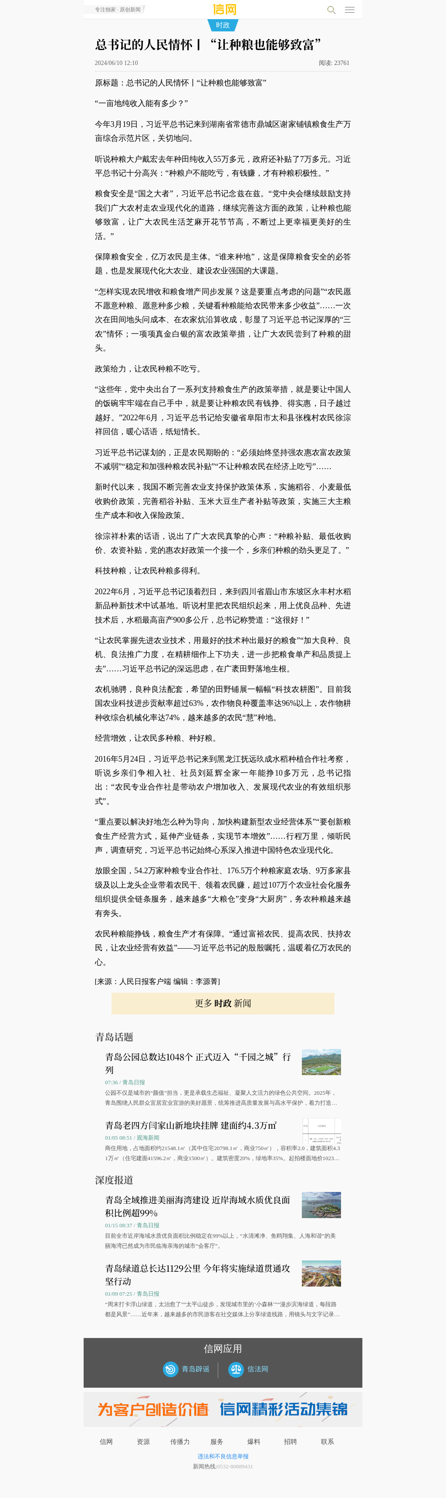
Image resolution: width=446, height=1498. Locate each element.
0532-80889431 (235, 1466)
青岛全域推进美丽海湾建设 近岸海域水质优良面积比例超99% (197, 1206)
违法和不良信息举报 (223, 1456)
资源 (143, 1441)
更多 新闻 (223, 1003)
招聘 (290, 1441)
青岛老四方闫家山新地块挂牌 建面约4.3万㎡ (191, 1125)
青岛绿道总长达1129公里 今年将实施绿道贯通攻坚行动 (197, 1274)
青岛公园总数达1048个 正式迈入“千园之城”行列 (198, 1063)
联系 (327, 1441)
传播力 (180, 1441)
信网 (106, 1441)
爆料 (253, 1441)
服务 (216, 1441)
